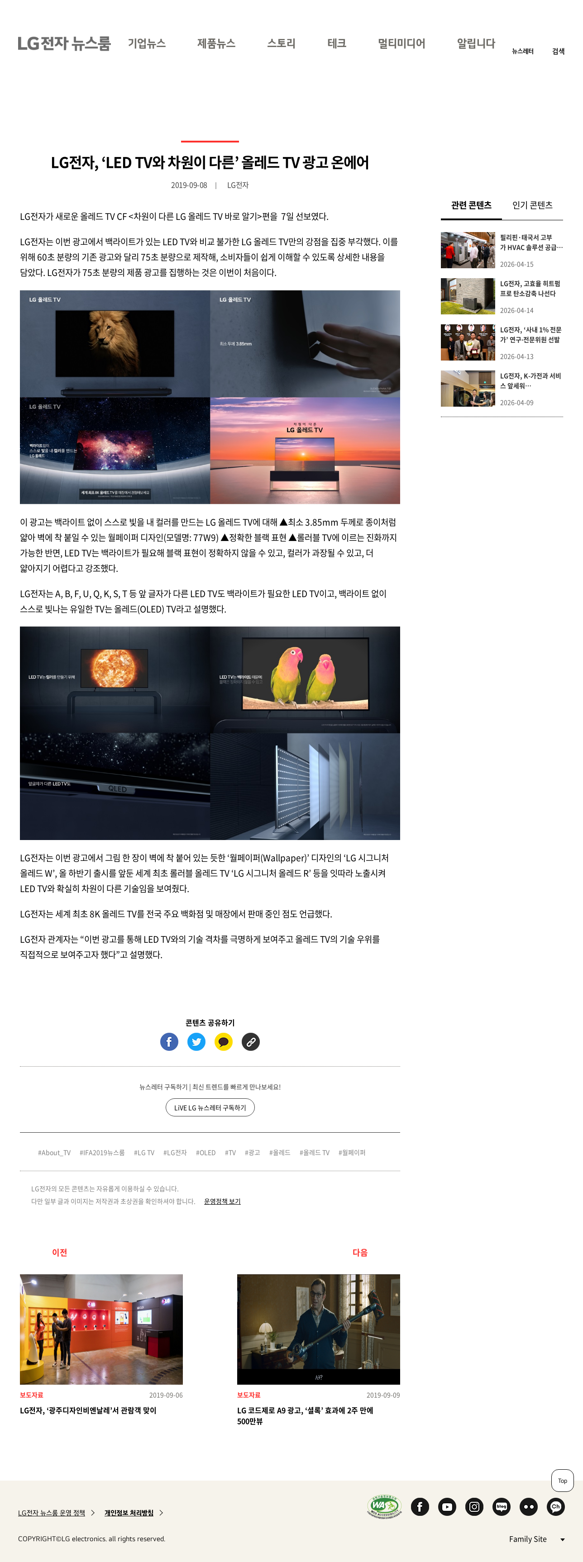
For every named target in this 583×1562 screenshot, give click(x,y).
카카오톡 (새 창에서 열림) (224, 1042)
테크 (336, 43)
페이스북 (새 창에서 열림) (169, 1042)
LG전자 (177, 1152)
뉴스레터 (523, 51)
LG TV (146, 1152)
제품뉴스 (216, 43)
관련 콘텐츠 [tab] (476, 204)
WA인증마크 (384, 1506)
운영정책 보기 (222, 1201)
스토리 (281, 43)
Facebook (420, 1507)
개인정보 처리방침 (129, 1513)
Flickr (529, 1507)
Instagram (474, 1507)
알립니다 (476, 43)
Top (562, 1480)
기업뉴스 (147, 43)
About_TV (56, 1152)
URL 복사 (251, 1042)
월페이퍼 (354, 1152)
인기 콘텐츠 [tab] (532, 205)
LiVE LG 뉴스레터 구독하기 (210, 1107)
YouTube (447, 1507)
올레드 (282, 1152)
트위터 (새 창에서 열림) (196, 1042)
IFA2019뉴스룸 (104, 1152)
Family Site (536, 1538)
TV (232, 1152)
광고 (254, 1152)
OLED (208, 1152)
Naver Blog (501, 1507)
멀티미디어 (401, 43)
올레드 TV (316, 1152)
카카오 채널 (556, 1507)
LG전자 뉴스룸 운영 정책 (51, 1513)
